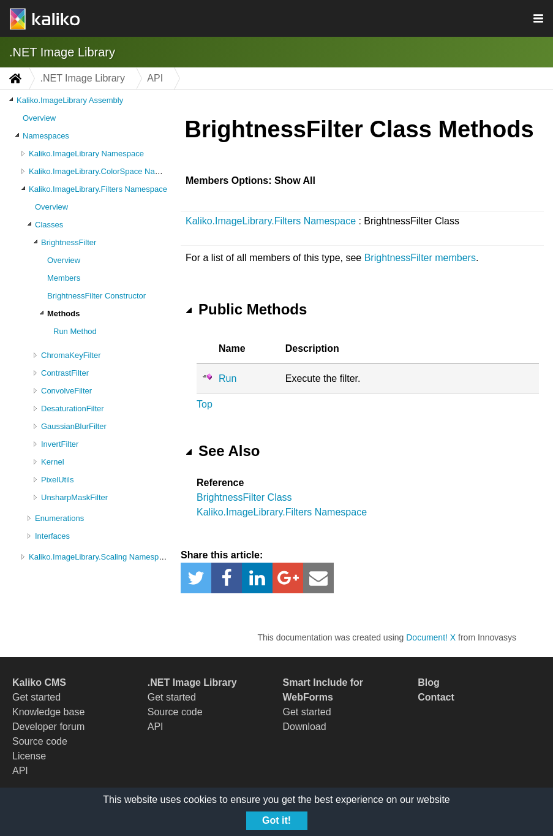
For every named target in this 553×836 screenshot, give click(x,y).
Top (205, 404)
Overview (39, 118)
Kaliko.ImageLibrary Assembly (70, 100)
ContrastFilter (65, 373)
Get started (36, 697)
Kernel (52, 461)
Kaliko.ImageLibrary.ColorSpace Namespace (108, 171)
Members (63, 278)
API (20, 771)
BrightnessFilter (68, 242)
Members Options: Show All (250, 180)
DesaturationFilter (72, 408)
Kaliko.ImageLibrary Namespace (86, 153)
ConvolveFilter (66, 390)
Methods (63, 313)
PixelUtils (57, 479)
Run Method (75, 331)
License (29, 756)
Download (304, 726)
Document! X (431, 637)
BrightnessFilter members (420, 258)
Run (227, 378)
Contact (436, 697)
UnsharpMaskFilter (74, 497)
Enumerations (59, 518)
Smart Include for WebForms (323, 689)
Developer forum (48, 726)
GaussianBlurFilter (74, 426)
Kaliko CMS (39, 682)
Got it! (276, 820)
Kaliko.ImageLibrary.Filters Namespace (98, 189)
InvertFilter (59, 444)
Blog (429, 682)
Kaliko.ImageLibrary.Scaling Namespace (100, 556)
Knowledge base (48, 712)
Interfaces (52, 536)
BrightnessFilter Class (244, 497)
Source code (39, 741)
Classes (49, 224)
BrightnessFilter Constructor (96, 295)
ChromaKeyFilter (71, 355)
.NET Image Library (62, 52)
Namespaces (46, 135)
